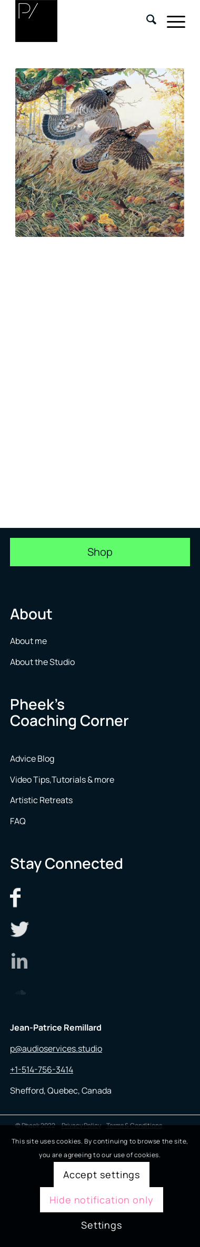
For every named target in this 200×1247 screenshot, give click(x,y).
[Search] (146, 21)
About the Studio (42, 662)
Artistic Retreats (41, 800)
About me (29, 641)
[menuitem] (146, 21)
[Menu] (170, 21)
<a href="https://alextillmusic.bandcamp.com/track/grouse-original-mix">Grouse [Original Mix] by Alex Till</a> (100, 364)
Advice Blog (32, 758)
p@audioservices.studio (56, 1048)
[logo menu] (83, 21)
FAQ (18, 821)
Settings (101, 1225)
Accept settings (102, 1174)
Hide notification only (101, 1199)
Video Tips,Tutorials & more (62, 779)
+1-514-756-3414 (41, 1069)
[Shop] (100, 552)
